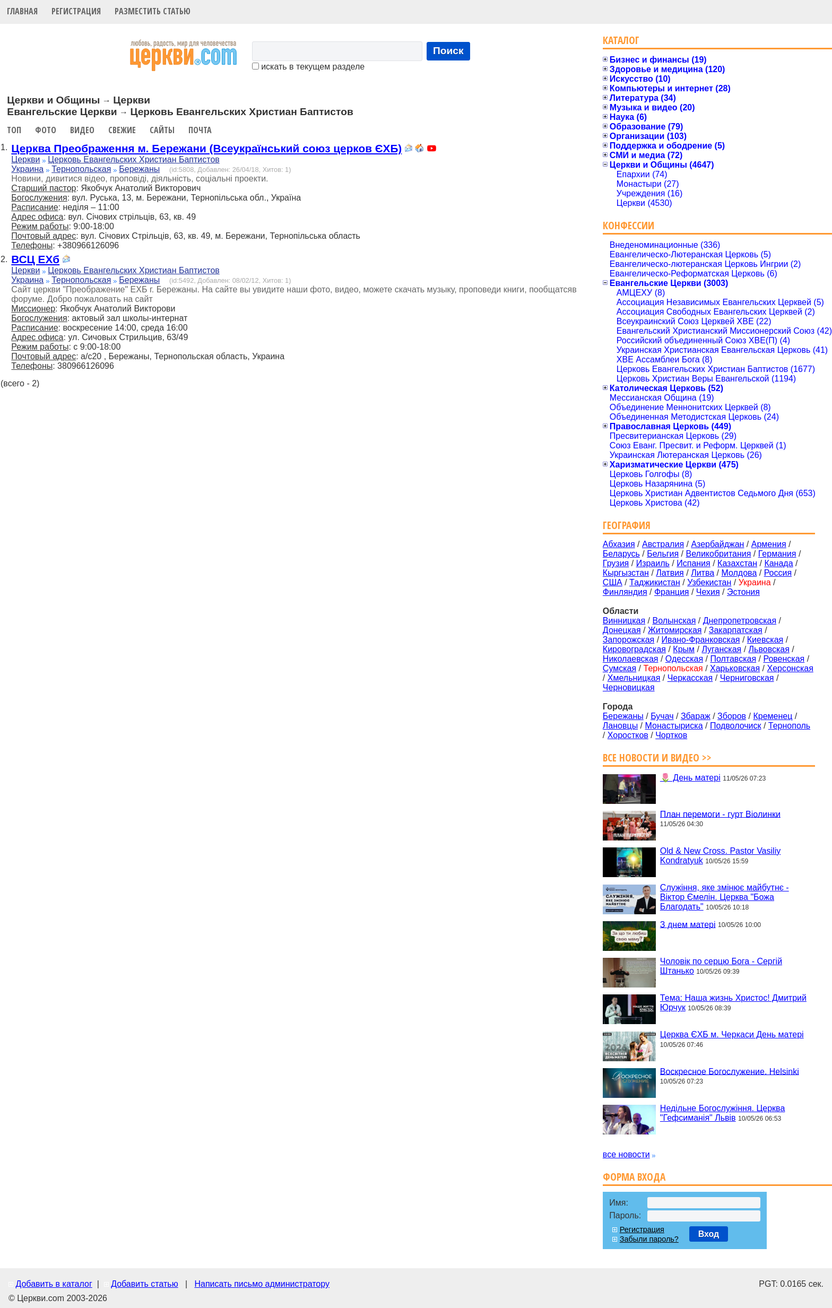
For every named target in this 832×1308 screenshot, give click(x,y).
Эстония (743, 591)
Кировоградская (634, 649)
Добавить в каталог (53, 1283)
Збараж (695, 716)
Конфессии (628, 225)
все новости (626, 1154)
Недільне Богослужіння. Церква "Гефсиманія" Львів (722, 1113)
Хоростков (628, 735)
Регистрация (76, 11)
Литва (702, 572)
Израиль (653, 563)
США (612, 582)
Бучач (662, 716)
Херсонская (790, 668)
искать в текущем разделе (308, 66)
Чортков (671, 735)
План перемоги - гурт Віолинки (720, 813)
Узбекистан (709, 582)
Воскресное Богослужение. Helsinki (729, 1071)
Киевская (765, 639)
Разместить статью (152, 11)
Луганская (721, 649)
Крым (684, 649)
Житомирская (675, 630)
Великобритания (718, 553)
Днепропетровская (739, 620)
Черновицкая (629, 687)
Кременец (772, 716)
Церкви (25, 159)
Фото (45, 130)
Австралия (663, 544)
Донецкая (622, 630)
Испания (693, 563)
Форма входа (634, 1177)
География (627, 525)
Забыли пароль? (649, 1239)
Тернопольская (81, 169)
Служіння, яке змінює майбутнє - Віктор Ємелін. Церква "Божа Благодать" (724, 897)
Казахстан (737, 563)
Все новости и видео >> (657, 757)
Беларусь (621, 553)
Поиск (448, 50)
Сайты (162, 130)
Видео (82, 130)
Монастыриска (674, 725)
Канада (778, 563)
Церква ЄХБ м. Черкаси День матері (732, 1034)
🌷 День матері (690, 777)
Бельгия (663, 553)
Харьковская (735, 668)
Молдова (739, 572)
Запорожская (628, 639)
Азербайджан (717, 544)
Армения (768, 544)
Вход (709, 1233)
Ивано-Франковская (701, 639)
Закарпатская (735, 630)
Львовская (769, 649)
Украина (27, 169)
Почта (200, 130)
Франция (671, 591)
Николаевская (630, 658)
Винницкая (624, 620)
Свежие (122, 130)
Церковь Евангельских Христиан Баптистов (133, 159)
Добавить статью (144, 1283)
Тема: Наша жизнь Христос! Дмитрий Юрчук (733, 1002)
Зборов (731, 716)
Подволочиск (735, 725)
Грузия (616, 563)
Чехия (708, 591)
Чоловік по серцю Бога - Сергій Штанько (721, 966)
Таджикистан (654, 582)
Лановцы (620, 725)
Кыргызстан (626, 572)
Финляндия (625, 591)
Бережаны (139, 169)
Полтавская (733, 658)
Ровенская (783, 658)
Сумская (619, 668)
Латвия (669, 572)
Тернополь (789, 725)
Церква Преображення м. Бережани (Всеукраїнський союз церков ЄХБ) (206, 148)
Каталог (621, 40)
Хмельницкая (634, 677)
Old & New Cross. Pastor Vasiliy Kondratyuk (720, 855)
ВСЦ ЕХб (35, 259)
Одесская (684, 658)
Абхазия (619, 544)
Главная (22, 11)
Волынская (674, 620)
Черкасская (690, 677)
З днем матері (688, 924)
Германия (777, 553)
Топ (14, 130)
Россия (778, 572)
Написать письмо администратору (261, 1283)
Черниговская (747, 677)
